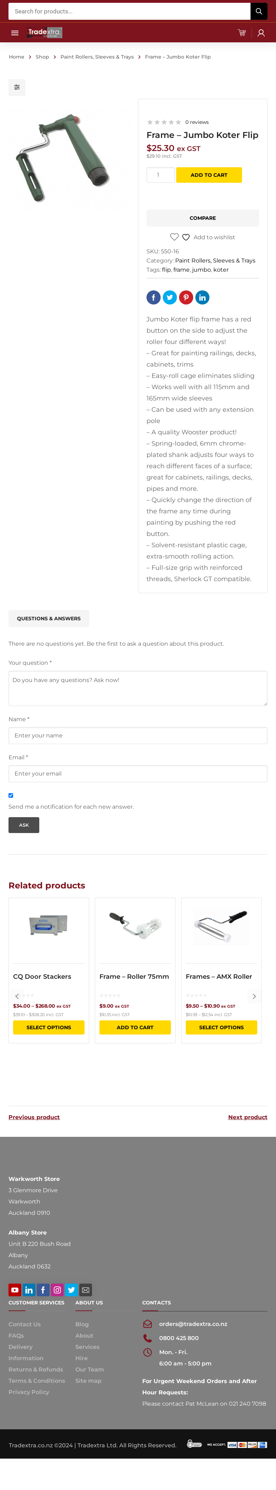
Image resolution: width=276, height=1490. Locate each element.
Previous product (34, 1116)
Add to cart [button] (135, 1050)
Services (87, 1354)
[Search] (259, 11)
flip (166, 269)
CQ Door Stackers (42, 999)
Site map (88, 1388)
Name (18, 719)
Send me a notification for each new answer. (71, 806)
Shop (42, 57)
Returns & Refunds (35, 1377)
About (84, 1343)
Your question (30, 662)
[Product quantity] (160, 175)
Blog (82, 1331)
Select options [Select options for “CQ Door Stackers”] (49, 1050)
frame (181, 269)
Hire (81, 1365)
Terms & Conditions (36, 1388)
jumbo (201, 269)
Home (16, 57)
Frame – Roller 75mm (134, 999)
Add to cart (209, 175)
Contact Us (24, 1331)
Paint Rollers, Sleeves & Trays (97, 57)
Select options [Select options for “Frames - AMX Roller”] (221, 1050)
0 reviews (197, 122)
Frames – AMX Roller (219, 999)
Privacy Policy (28, 1399)
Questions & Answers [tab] (49, 618)
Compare (203, 218)
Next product (248, 1116)
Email (18, 757)
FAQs (16, 1343)
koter (221, 269)
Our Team (89, 1377)
